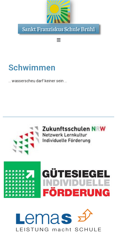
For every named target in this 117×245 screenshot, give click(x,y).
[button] (58, 40)
